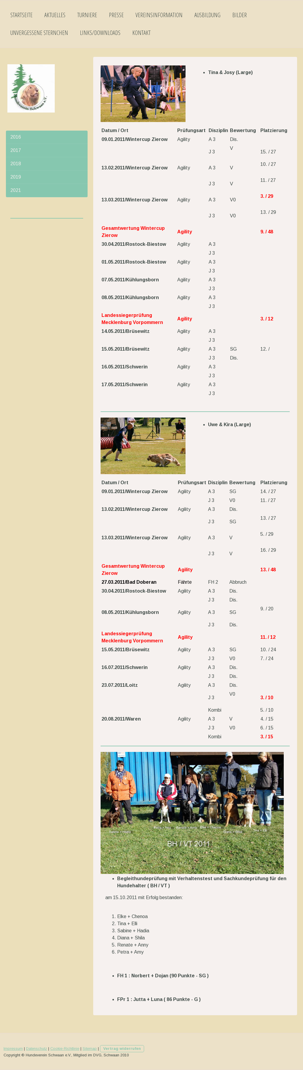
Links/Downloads (100, 33)
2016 (15, 136)
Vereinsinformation (159, 15)
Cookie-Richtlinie (64, 1048)
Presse (116, 15)
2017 (15, 150)
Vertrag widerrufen (122, 1048)
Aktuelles (54, 15)
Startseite (21, 15)
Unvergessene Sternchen (39, 33)
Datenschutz (36, 1048)
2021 (15, 190)
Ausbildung (207, 15)
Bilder (239, 15)
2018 (15, 163)
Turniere (87, 15)
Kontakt (141, 33)
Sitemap (90, 1048)
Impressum (13, 1048)
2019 (15, 176)
